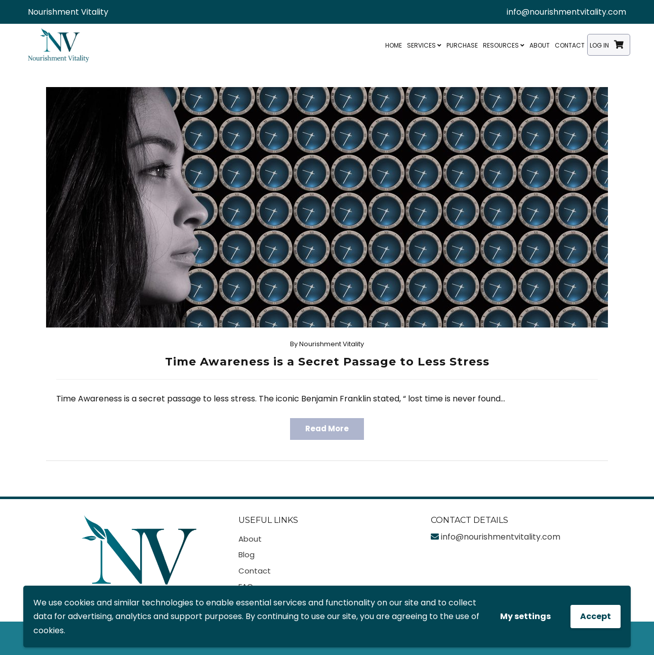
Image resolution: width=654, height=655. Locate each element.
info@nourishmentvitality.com (566, 12)
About (539, 45)
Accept (595, 616)
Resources (503, 45)
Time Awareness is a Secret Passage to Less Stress (327, 362)
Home (393, 45)
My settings (525, 616)
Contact (570, 45)
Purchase (462, 45)
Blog (246, 554)
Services (424, 45)
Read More (327, 428)
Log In (599, 45)
